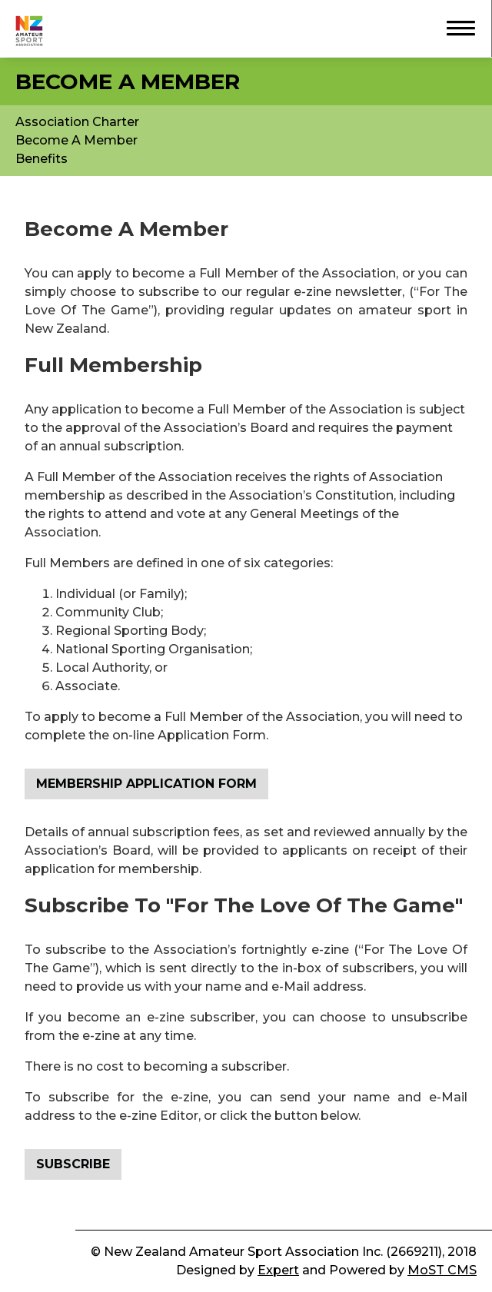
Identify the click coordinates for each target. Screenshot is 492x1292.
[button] (453, 26)
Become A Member (76, 140)
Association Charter (77, 122)
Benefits (41, 158)
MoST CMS (442, 1270)
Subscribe (73, 1164)
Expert (278, 1270)
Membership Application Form (146, 783)
